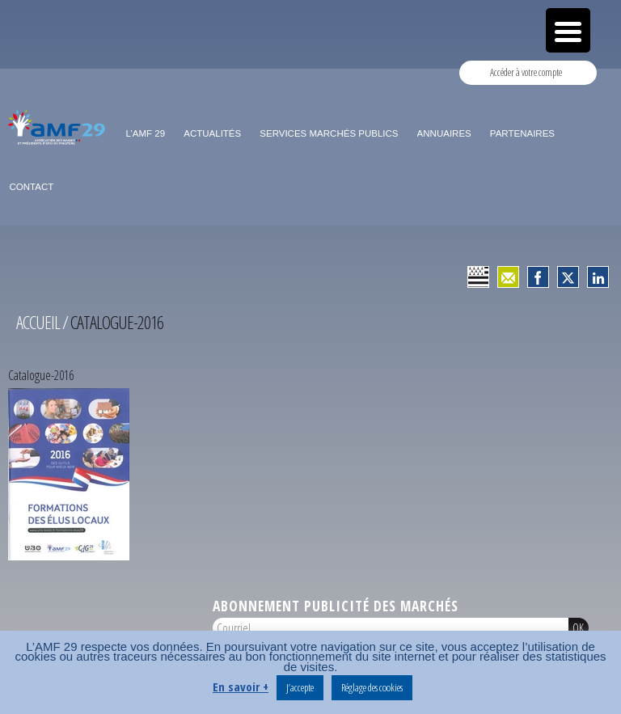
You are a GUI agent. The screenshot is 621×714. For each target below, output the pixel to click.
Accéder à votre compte (526, 72)
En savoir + (240, 686)
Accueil (38, 322)
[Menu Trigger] (568, 30)
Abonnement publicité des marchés (335, 605)
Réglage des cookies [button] (372, 687)
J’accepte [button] (300, 687)
